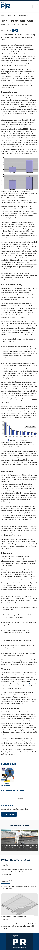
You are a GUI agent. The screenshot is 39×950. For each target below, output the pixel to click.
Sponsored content (12, 791)
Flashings (4, 864)
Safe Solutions (6, 880)
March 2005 (11, 15)
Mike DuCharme (23, 24)
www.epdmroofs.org (26, 684)
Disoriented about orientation (13, 916)
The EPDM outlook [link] (23, 15)
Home (2, 15)
